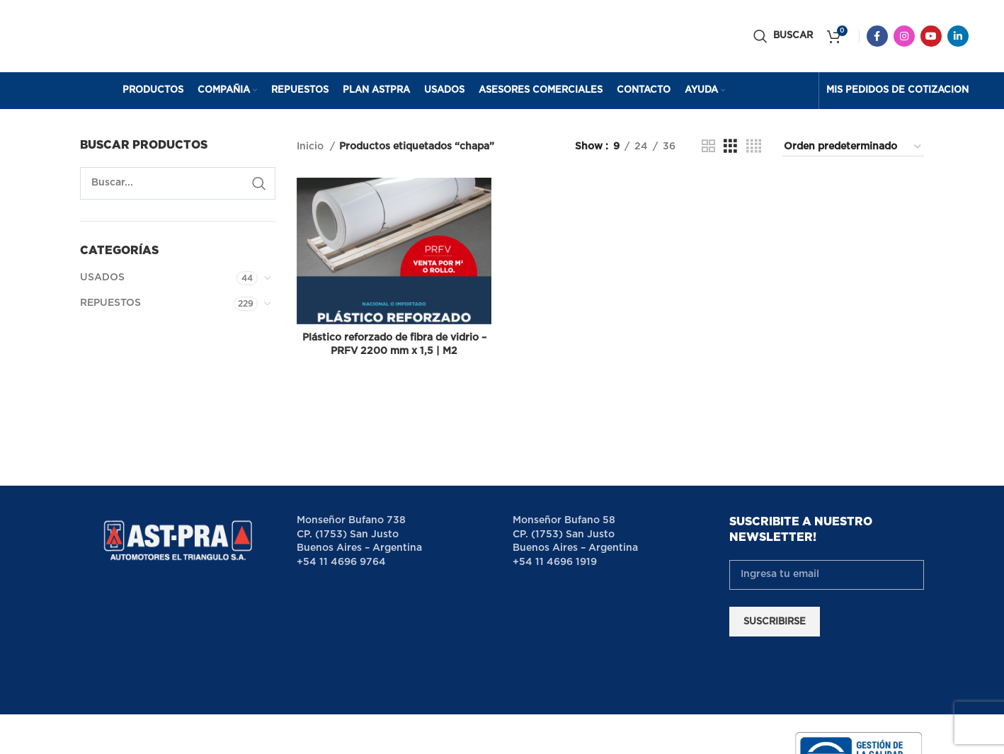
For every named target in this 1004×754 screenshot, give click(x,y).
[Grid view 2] (708, 149)
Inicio (311, 149)
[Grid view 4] (753, 149)
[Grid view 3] (730, 149)
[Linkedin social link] (958, 37)
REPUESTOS (110, 305)
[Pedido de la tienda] (853, 149)
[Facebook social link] (877, 37)
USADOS (102, 280)
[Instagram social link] (904, 37)
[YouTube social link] (931, 37)
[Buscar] (783, 37)
